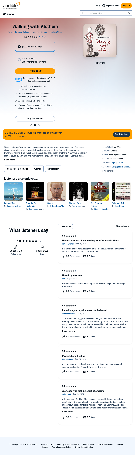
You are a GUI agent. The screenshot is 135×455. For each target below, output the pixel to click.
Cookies (45, 447)
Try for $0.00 (35, 71)
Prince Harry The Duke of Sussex (63, 206)
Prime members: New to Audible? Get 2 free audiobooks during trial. (39, 79)
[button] (31, 125)
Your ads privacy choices (61, 447)
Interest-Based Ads (105, 444)
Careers (59, 444)
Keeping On (9, 203)
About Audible (46, 444)
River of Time (75, 203)
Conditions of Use (72, 444)
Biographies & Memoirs (17, 169)
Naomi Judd (77, 206)
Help (98, 5)
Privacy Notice (88, 444)
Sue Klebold (33, 209)
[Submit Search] (129, 13)
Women (37, 169)
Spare (50, 203)
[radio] (35, 47)
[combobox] (106, 13)
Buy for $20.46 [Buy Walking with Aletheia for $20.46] (35, 118)
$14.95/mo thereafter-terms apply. (33, 134)
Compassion (53, 169)
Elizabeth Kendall (100, 209)
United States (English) (84, 447)
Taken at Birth (118, 203)
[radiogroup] (35, 54)
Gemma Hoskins (14, 206)
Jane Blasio (119, 206)
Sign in (126, 5)
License (120, 444)
